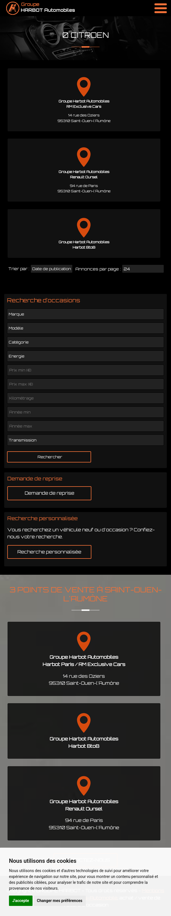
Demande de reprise (49, 493)
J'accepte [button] (20, 900)
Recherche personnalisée (49, 552)
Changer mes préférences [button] (59, 900)
